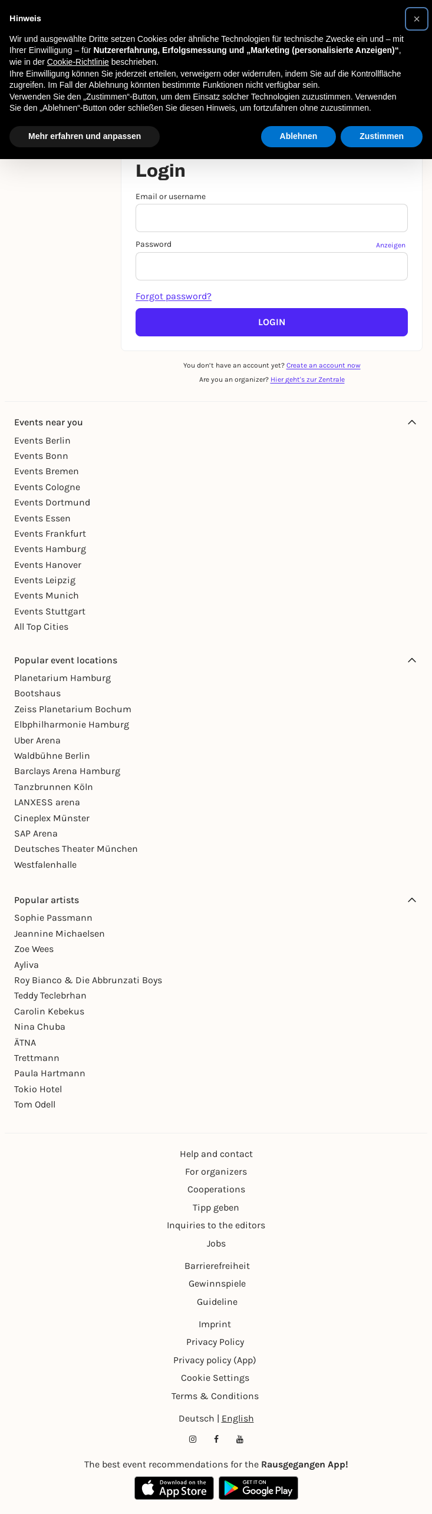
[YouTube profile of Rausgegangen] (239, 1439)
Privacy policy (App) (214, 1360)
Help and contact (216, 1153)
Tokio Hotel (38, 1089)
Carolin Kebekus (49, 1011)
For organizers (216, 1171)
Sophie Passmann (53, 917)
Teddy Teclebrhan (50, 995)
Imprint (215, 1324)
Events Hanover (47, 564)
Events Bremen (46, 471)
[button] (416, 18)
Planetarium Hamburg (62, 677)
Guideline (217, 1301)
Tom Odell (34, 1104)
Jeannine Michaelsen (59, 933)
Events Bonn (41, 455)
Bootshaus (37, 693)
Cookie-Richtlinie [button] (78, 62)
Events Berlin (42, 440)
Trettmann (37, 1057)
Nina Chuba (39, 1026)
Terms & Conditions (215, 1395)
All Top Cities (41, 626)
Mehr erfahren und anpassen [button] (84, 136)
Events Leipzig (44, 580)
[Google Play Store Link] (258, 1488)
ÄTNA (25, 1042)
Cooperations (216, 1189)
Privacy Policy (215, 1341)
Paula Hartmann (49, 1073)
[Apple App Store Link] (174, 1488)
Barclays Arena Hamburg (67, 770)
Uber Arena (37, 740)
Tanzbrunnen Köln (53, 786)
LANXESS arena (47, 802)
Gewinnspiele (217, 1283)
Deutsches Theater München (76, 848)
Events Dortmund (52, 502)
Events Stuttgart (49, 611)
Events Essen (42, 518)
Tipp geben (216, 1207)
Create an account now (323, 365)
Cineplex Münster (52, 818)
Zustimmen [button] (382, 136)
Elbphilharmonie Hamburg (71, 724)
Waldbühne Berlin (52, 755)
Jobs (216, 1243)
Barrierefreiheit (217, 1265)
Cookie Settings (215, 1377)
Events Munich (46, 595)
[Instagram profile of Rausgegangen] (192, 1439)
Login (271, 322)
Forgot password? (174, 296)
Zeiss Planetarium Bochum (72, 709)
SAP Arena (36, 833)
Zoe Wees (34, 948)
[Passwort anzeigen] (392, 244)
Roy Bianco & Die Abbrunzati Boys (88, 980)
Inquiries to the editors (216, 1225)
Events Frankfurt (50, 533)
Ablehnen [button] (299, 136)
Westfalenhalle (45, 864)
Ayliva (26, 964)
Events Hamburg (50, 548)
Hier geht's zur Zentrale (308, 379)
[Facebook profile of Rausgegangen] (216, 1439)
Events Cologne (47, 486)
